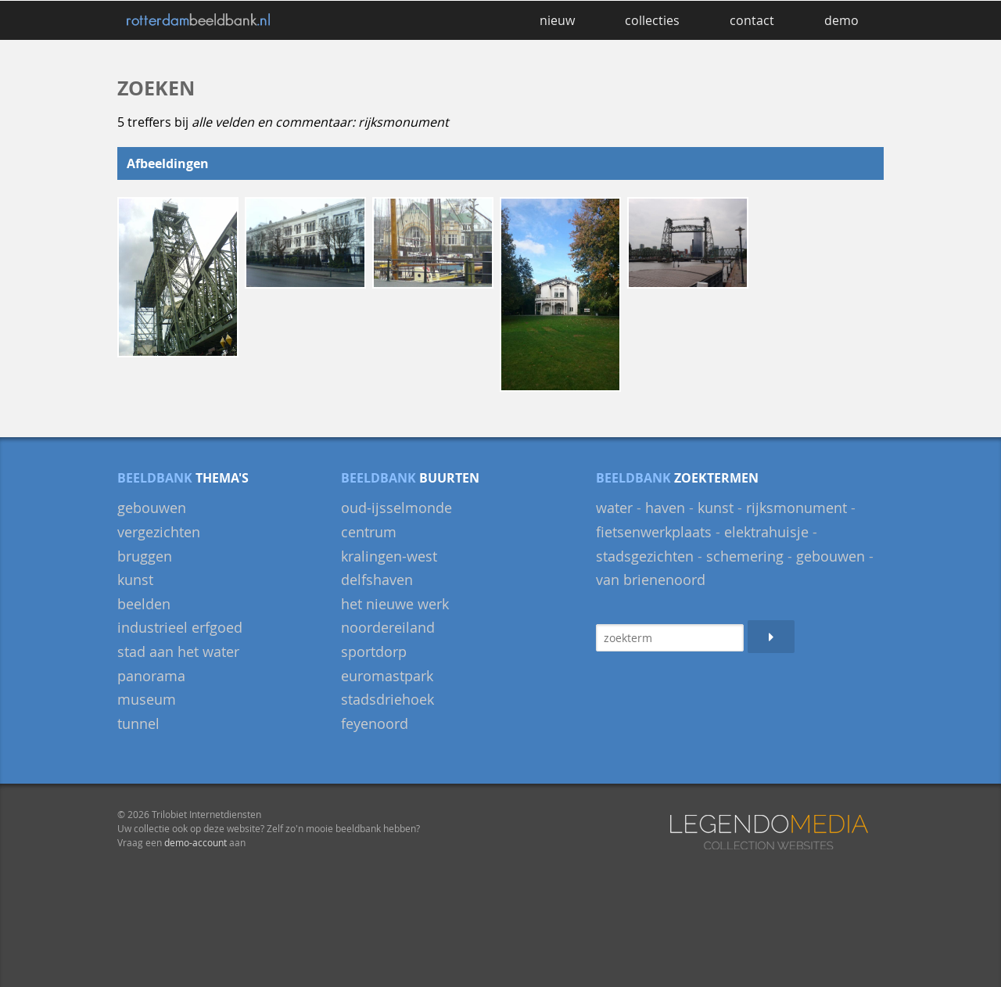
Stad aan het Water (178, 651)
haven (665, 507)
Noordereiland (388, 627)
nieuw (557, 20)
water (614, 507)
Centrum (368, 531)
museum (146, 699)
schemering (745, 556)
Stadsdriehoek (387, 699)
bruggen (144, 556)
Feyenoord (374, 723)
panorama (151, 675)
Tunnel (138, 723)
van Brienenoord (650, 579)
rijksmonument (796, 507)
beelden (143, 603)
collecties (652, 20)
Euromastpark (387, 675)
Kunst (135, 579)
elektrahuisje (766, 531)
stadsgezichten (645, 556)
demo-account (195, 842)
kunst (716, 507)
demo (841, 20)
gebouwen (151, 507)
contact (752, 20)
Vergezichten (158, 531)
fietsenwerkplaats (654, 531)
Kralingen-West (389, 556)
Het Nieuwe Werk (395, 603)
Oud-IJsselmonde (396, 507)
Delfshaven (377, 579)
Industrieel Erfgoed (179, 627)
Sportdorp (374, 651)
